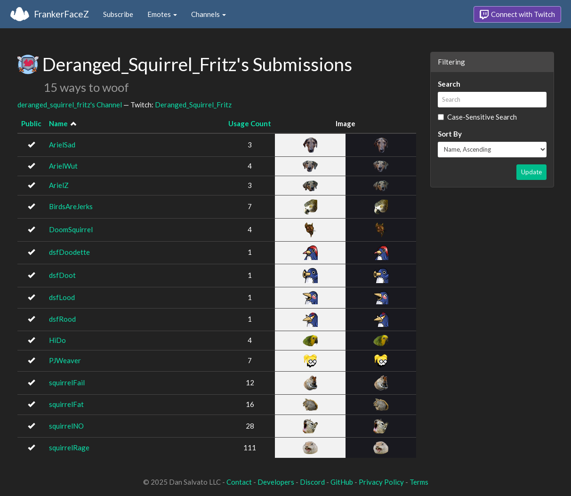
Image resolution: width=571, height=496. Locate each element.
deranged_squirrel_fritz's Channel (69, 104)
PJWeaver (65, 360)
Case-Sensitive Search (477, 117)
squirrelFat (66, 404)
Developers (275, 482)
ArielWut (63, 166)
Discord (312, 482)
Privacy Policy (381, 482)
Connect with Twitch (517, 14)
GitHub (341, 482)
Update (531, 172)
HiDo (57, 340)
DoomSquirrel (71, 229)
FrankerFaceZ (61, 13)
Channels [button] (208, 14)
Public (31, 123)
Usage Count (249, 123)
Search (449, 84)
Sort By (450, 134)
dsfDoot (62, 275)
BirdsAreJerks (71, 206)
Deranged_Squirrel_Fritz (193, 104)
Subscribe (118, 14)
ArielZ (59, 185)
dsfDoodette (69, 252)
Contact (239, 482)
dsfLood (62, 297)
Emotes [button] (162, 14)
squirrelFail (67, 382)
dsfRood (62, 319)
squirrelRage (69, 447)
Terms (419, 482)
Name (58, 123)
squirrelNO (66, 426)
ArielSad (62, 144)
